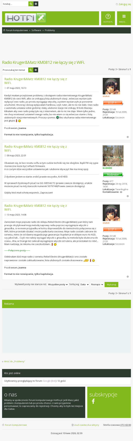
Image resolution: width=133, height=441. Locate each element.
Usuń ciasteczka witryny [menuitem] (86, 424)
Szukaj (30, 3)
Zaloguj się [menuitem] (125, 4)
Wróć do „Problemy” (14, 361)
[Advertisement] (66, 48)
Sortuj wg (79, 284)
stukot (106, 96)
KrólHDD (107, 167)
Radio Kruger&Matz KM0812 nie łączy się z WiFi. (43, 62)
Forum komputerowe (16, 424)
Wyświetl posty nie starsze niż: (41, 284)
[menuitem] (108, 18)
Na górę (128, 137)
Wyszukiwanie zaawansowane (35, 3)
